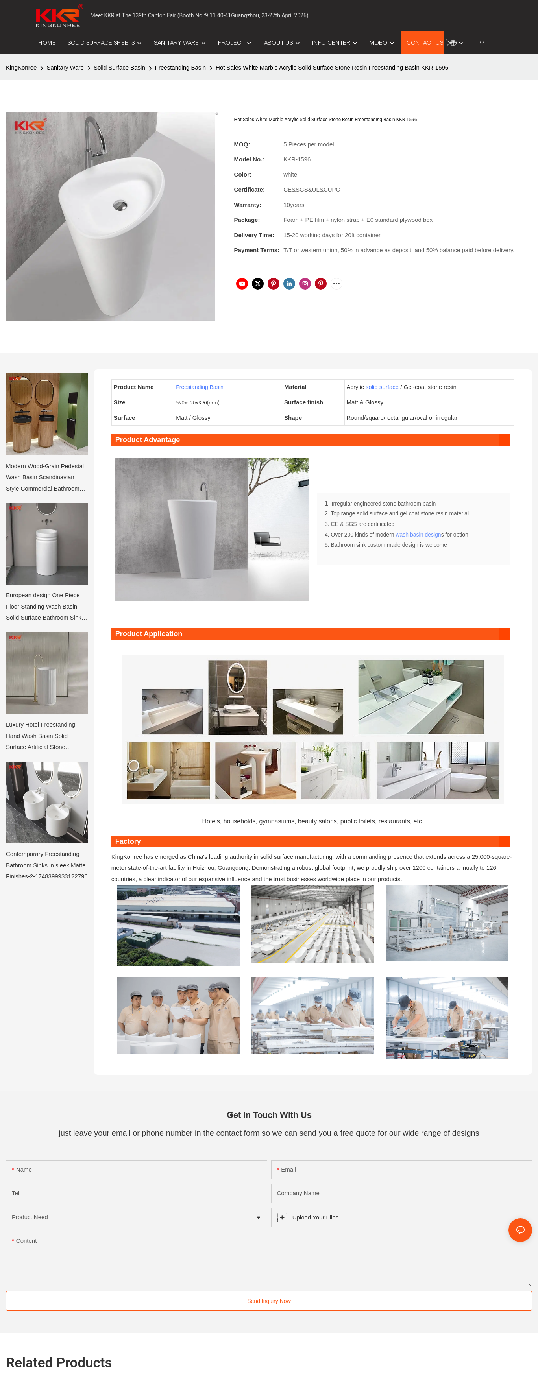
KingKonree (21, 67)
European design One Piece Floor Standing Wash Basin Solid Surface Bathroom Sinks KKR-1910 (45, 608)
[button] (448, 42)
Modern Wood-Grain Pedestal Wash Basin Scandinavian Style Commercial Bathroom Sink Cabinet (45, 478)
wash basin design (418, 536)
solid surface (382, 387)
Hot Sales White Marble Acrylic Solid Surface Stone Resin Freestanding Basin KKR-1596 (332, 67)
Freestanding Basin (180, 67)
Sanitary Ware (64, 67)
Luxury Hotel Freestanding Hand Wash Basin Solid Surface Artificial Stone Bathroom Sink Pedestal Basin (46, 737)
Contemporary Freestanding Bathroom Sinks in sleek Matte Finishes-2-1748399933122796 (47, 865)
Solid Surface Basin (119, 67)
